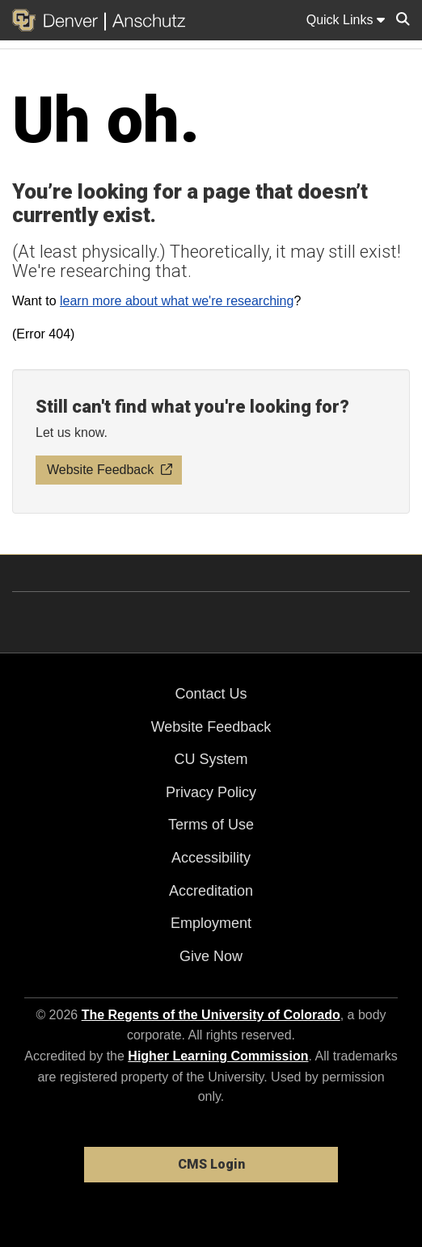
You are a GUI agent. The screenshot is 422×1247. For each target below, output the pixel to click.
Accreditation (211, 891)
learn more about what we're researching (176, 301)
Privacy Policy (211, 792)
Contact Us (211, 694)
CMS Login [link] (211, 1164)
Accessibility (211, 858)
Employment (211, 923)
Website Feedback (211, 727)
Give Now (211, 956)
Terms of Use (211, 825)
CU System (210, 759)
